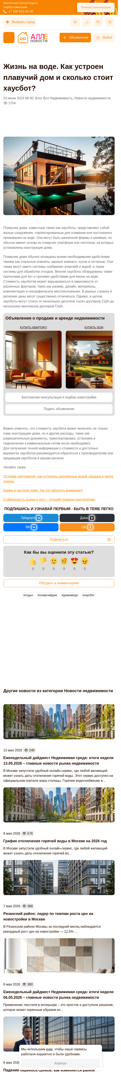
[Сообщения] (98, 22)
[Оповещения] (110, 22)
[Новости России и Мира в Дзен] (87, 518)
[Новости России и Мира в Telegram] (31, 518)
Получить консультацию (96, 7)
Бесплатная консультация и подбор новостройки (59, 397)
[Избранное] (75, 22)
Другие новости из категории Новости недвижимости (58, 690)
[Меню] (8, 37)
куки (49, 1049)
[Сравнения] (86, 22)
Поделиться (80, 540)
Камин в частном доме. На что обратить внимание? (43, 490)
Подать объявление (59, 409)
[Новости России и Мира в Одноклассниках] (87, 527)
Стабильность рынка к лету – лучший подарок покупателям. (49, 499)
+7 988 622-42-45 (18, 11)
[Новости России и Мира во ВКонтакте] (31, 527)
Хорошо (60, 1063)
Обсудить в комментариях (59, 583)
